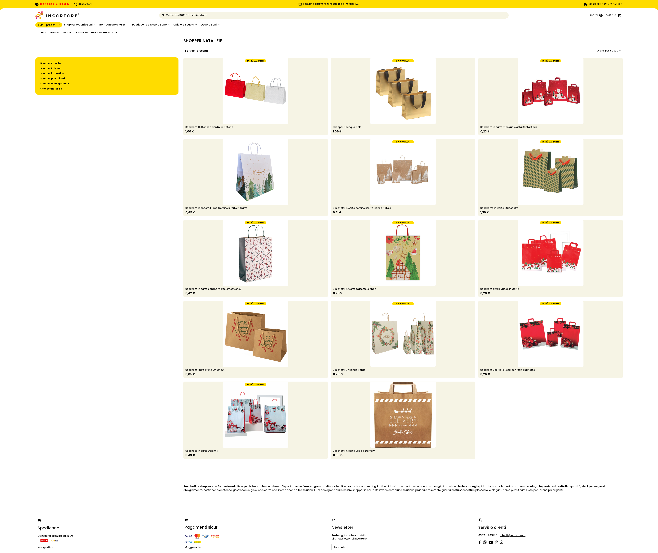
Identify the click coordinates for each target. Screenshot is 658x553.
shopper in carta (363, 490)
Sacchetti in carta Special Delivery (354, 450)
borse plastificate (514, 490)
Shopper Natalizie (51, 88)
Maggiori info (46, 547)
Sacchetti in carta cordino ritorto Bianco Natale (362, 208)
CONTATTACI (83, 4)
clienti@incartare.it (512, 535)
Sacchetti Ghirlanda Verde (349, 370)
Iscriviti (339, 547)
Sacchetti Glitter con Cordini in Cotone (209, 127)
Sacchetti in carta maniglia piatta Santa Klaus (508, 127)
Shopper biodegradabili (54, 83)
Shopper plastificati (52, 78)
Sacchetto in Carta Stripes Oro (499, 208)
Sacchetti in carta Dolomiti (201, 450)
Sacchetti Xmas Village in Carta (499, 289)
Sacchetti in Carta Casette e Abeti (354, 289)
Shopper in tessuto (51, 68)
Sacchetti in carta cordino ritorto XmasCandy (213, 289)
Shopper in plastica (52, 73)
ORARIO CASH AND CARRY (52, 4)
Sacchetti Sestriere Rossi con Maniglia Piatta (507, 370)
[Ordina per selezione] (609, 51)
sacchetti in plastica (472, 490)
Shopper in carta (50, 63)
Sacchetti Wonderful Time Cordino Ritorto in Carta (216, 208)
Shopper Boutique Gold (347, 127)
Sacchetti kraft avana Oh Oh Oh (205, 370)
